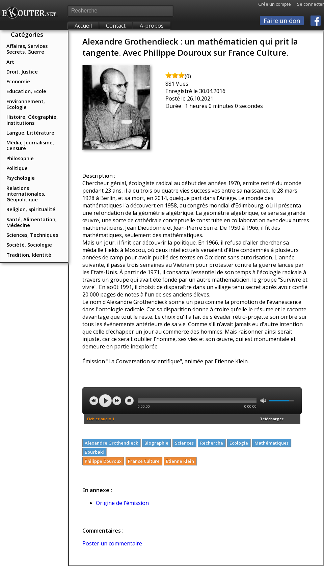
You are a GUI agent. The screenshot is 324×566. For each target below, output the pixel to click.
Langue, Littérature (30, 133)
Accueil (83, 25)
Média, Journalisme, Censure (30, 145)
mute (263, 400)
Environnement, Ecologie (25, 104)
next (117, 400)
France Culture (144, 461)
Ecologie (239, 443)
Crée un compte (274, 4)
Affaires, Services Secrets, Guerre (27, 49)
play (105, 400)
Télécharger (272, 418)
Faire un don (282, 21)
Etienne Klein (180, 461)
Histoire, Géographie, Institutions (32, 120)
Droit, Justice (22, 71)
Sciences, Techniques (32, 235)
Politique (17, 168)
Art (10, 62)
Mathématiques (271, 443)
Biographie (156, 443)
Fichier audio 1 (101, 418)
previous (94, 400)
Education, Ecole (26, 91)
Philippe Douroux (103, 461)
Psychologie (20, 178)
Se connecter (307, 4)
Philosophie (20, 158)
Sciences (184, 443)
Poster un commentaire (112, 543)
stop (129, 400)
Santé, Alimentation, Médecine (31, 222)
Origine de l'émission (122, 503)
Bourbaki (94, 452)
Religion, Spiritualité (30, 209)
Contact (116, 25)
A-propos (152, 25)
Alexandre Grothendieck (111, 443)
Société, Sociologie (29, 245)
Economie (18, 81)
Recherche (211, 443)
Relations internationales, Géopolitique (25, 194)
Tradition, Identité (28, 255)
